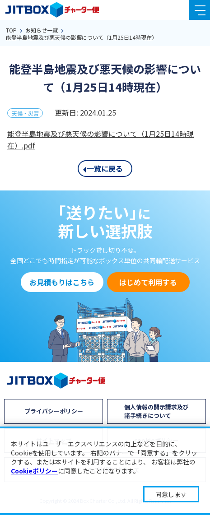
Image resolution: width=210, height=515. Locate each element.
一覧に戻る (105, 168)
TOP (11, 30)
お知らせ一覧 (41, 30)
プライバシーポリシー (53, 411)
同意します (171, 494)
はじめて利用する (148, 282)
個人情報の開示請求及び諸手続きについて (156, 411)
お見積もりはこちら (61, 282)
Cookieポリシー (34, 470)
